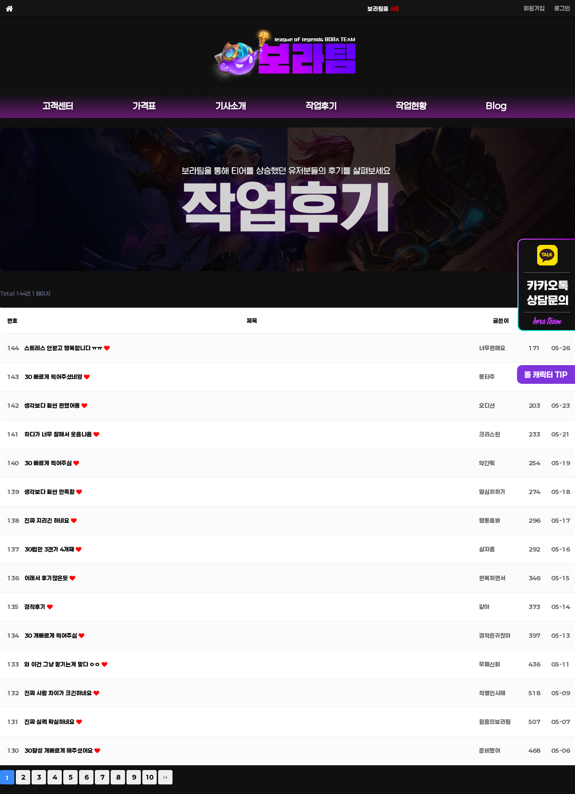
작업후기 (321, 106)
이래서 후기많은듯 (46, 578)
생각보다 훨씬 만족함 (50, 491)
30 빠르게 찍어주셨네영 (54, 376)
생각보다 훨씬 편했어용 (52, 405)
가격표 (144, 106)
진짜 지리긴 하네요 (47, 520)
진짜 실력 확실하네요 (50, 721)
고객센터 (58, 106)
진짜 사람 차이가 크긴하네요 (58, 693)
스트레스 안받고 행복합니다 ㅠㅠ (64, 348)
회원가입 (534, 8)
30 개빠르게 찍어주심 (51, 635)
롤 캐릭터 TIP (546, 374)
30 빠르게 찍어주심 (48, 463)
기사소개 (230, 106)
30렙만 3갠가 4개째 (50, 549)
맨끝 (165, 777)
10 (149, 777)
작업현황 (411, 106)
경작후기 (35, 606)
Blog (496, 106)
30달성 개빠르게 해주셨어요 (59, 750)
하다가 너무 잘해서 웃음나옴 (58, 434)
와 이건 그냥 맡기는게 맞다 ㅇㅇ (63, 664)
